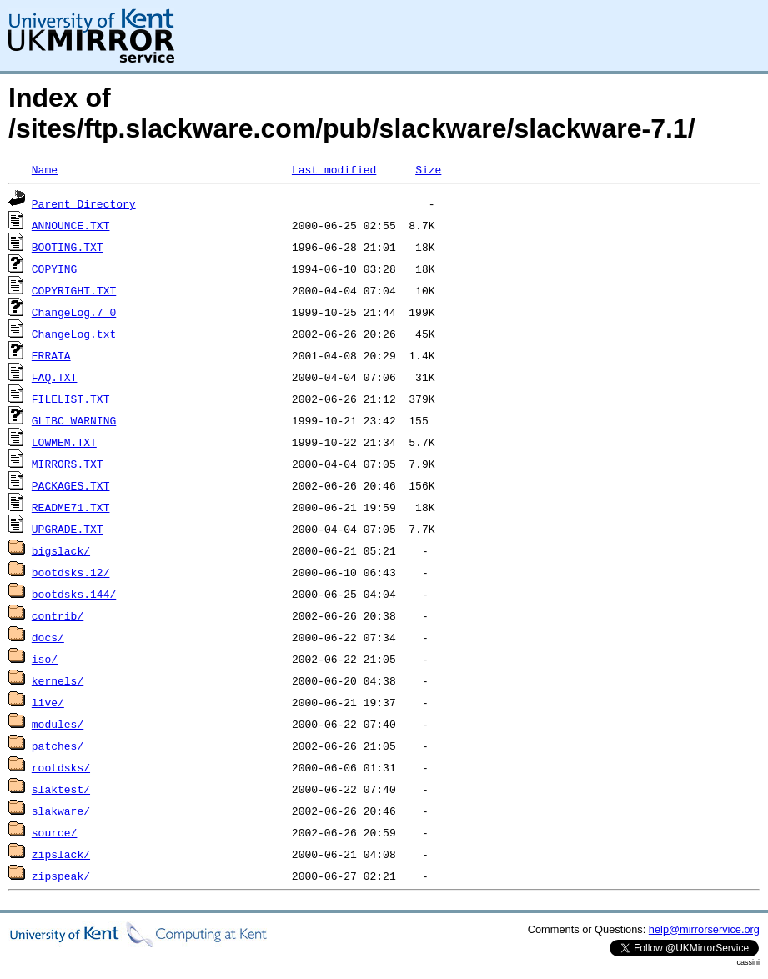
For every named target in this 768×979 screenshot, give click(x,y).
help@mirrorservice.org (704, 929)
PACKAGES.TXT (71, 485)
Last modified (334, 169)
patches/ (57, 745)
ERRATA (51, 355)
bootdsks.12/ (71, 572)
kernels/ (57, 680)
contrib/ (57, 615)
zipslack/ (61, 853)
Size (428, 169)
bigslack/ (61, 550)
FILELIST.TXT (71, 398)
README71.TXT (71, 507)
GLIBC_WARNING (74, 420)
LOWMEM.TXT (64, 441)
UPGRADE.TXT (67, 528)
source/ (55, 832)
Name (45, 169)
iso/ (45, 658)
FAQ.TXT (55, 376)
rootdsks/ (61, 767)
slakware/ (61, 810)
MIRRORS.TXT (67, 463)
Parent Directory (84, 203)
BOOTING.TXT (67, 246)
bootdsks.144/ (74, 593)
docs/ (48, 637)
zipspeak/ (61, 875)
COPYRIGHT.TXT (74, 290)
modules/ (57, 723)
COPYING (55, 268)
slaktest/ (61, 788)
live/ (48, 702)
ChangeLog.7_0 (74, 311)
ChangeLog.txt (74, 333)
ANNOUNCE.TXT (71, 225)
